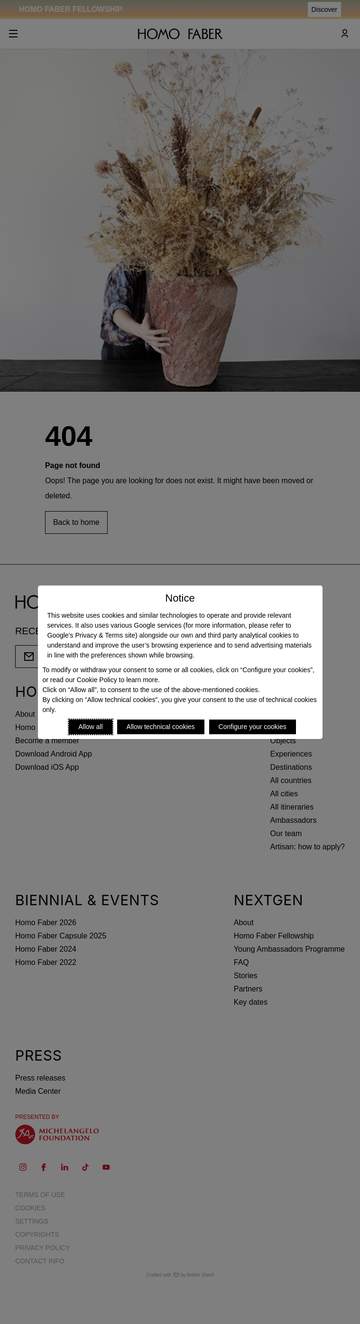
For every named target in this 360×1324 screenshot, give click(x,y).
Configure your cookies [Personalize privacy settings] (252, 726)
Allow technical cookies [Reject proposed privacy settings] (161, 726)
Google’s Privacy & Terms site (91, 635)
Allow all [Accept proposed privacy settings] (90, 726)
